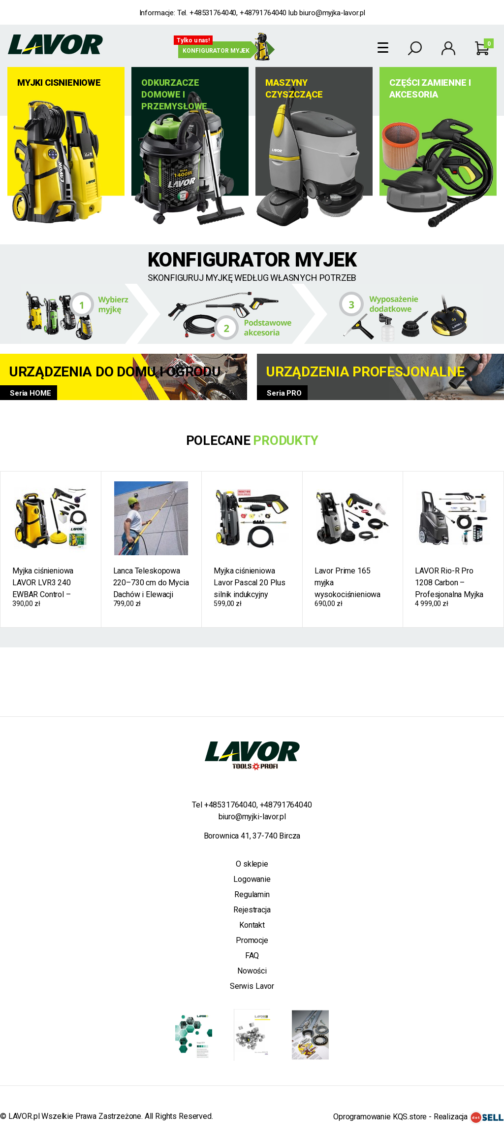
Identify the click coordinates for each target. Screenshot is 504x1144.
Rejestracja (251, 909)
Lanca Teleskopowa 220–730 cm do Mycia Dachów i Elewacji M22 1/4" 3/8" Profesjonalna (151, 583)
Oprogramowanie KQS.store (380, 1116)
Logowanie (252, 879)
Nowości (252, 971)
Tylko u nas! (193, 40)
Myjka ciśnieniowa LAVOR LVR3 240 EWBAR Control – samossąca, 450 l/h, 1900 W (46, 583)
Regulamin (252, 894)
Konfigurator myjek (216, 50)
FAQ (252, 955)
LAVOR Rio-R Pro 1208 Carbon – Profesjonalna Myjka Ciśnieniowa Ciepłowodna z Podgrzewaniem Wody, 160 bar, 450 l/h (452, 583)
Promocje (252, 940)
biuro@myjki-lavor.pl (252, 816)
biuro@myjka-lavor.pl (332, 12)
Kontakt (252, 925)
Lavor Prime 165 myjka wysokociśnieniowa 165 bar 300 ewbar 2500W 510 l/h (347, 583)
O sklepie (252, 864)
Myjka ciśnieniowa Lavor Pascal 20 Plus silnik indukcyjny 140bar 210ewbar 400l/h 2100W (249, 583)
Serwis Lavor (252, 986)
